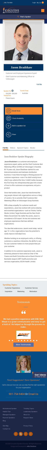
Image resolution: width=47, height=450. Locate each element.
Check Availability (18, 118)
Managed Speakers (9, 415)
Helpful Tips (7, 412)
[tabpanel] (23, 327)
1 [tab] (9, 340)
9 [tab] (33, 340)
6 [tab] (24, 340)
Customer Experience (12, 288)
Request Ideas (28, 418)
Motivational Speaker (10, 408)
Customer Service (31, 288)
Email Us (33, 394)
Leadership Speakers (30, 412)
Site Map (6, 426)
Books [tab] (32, 148)
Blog (4, 421)
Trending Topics (29, 408)
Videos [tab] (12, 148)
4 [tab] (18, 340)
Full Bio (39, 84)
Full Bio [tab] (5, 148)
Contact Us (6, 429)
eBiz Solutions (31, 446)
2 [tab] (12, 340)
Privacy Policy (28, 426)
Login (34, 2)
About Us (27, 415)
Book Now (16, 111)
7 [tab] (27, 340)
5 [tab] (21, 340)
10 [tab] (36, 340)
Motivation (33, 291)
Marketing (20, 291)
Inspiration (8, 291)
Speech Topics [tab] (22, 148)
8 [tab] (30, 340)
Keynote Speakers (9, 418)
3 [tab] (15, 340)
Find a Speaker (25, 17)
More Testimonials (23, 345)
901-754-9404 (8, 2)
